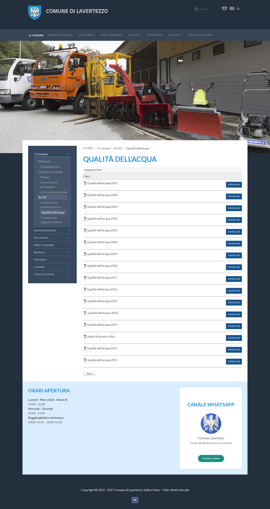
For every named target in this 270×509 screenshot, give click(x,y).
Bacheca (134, 35)
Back (89, 374)
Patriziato (155, 35)
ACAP (118, 148)
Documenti (86, 35)
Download (234, 184)
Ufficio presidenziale (53, 192)
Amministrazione (60, 35)
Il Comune (36, 35)
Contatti (175, 35)
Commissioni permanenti (48, 184)
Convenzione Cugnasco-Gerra (51, 220)
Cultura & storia (200, 35)
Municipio (44, 161)
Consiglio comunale (50, 172)
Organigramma (50, 166)
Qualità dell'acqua (52, 212)
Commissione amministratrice (50, 205)
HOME (88, 148)
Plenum (45, 177)
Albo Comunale (111, 35)
